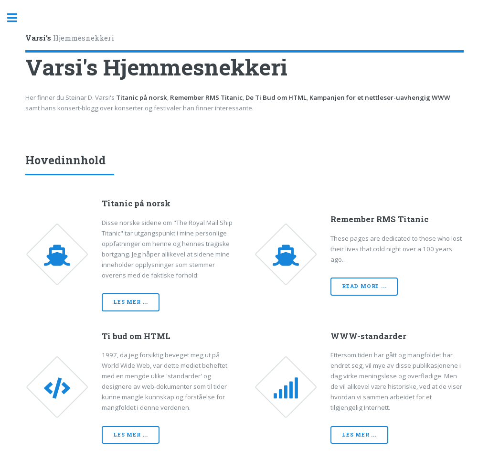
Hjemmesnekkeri (69, 38)
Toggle (17, 18)
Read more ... (364, 286)
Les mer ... (130, 302)
